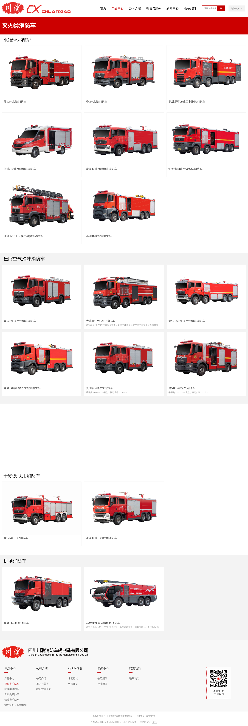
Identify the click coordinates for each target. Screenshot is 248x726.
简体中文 (235, 8)
